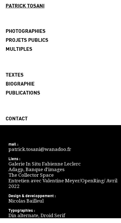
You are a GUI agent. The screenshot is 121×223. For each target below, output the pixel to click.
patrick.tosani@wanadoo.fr (39, 149)
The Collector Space (31, 175)
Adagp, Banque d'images (36, 169)
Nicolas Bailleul (26, 201)
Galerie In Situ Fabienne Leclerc (44, 164)
